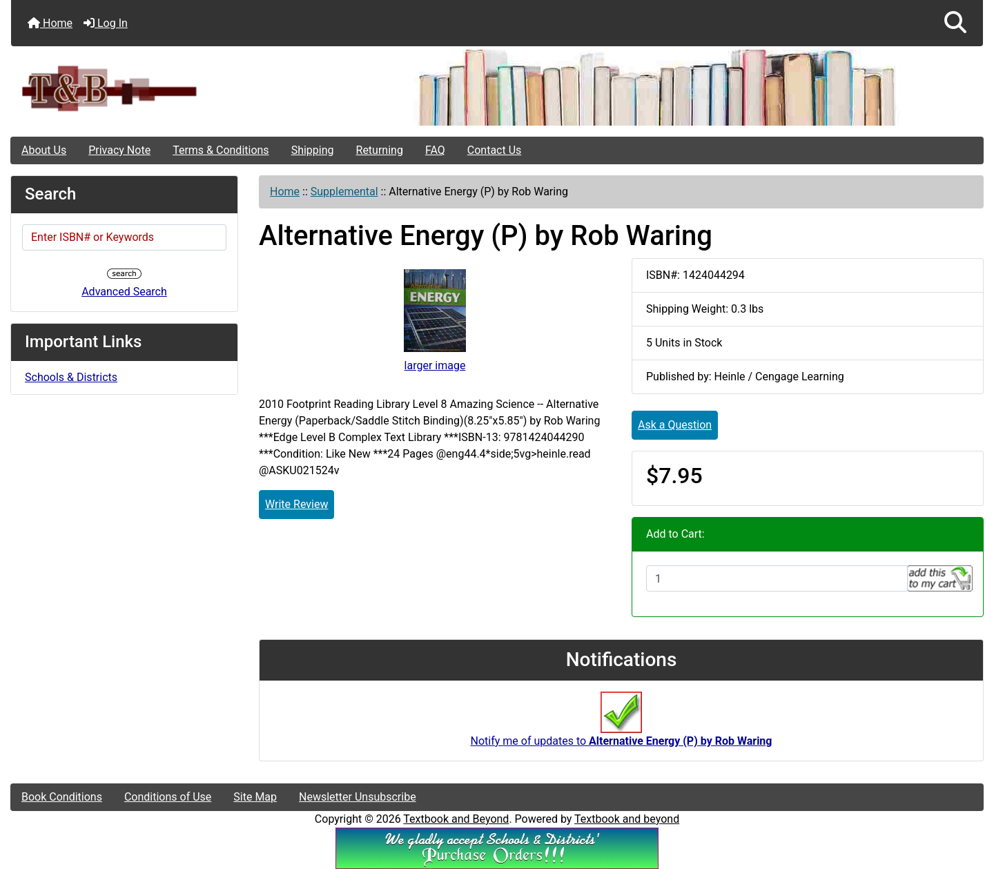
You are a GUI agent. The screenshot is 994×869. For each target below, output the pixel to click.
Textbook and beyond (626, 819)
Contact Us (494, 150)
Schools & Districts (71, 377)
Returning (379, 150)
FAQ (435, 150)
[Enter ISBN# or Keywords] (124, 237)
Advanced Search (124, 291)
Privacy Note (119, 150)
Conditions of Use (167, 796)
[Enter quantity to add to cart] (777, 578)
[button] (955, 23)
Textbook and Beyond (456, 819)
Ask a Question (675, 424)
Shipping (312, 150)
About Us (43, 150)
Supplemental (344, 191)
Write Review (296, 504)
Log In (106, 23)
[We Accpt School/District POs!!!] (497, 847)
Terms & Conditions (221, 150)
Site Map (255, 796)
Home (50, 23)
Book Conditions (61, 796)
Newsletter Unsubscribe (357, 796)
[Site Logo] (172, 88)
